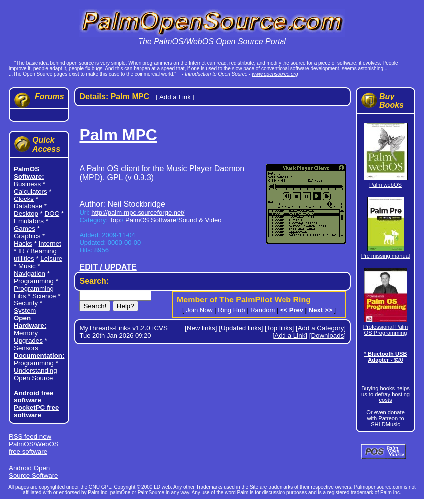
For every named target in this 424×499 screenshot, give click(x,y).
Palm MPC (118, 135)
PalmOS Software (149, 220)
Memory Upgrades (28, 336)
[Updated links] (241, 328)
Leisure (51, 258)
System (25, 310)
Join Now (199, 310)
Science (44, 295)
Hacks (23, 243)
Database (28, 206)
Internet (50, 243)
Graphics (27, 236)
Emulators (29, 221)
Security (26, 303)
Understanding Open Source (35, 374)
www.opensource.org (275, 74)
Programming (34, 281)
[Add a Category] (321, 328)
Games (24, 228)
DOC (52, 213)
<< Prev (291, 310)
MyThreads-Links (104, 328)
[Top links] (279, 328)
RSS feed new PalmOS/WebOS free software (34, 444)
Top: (115, 220)
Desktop (26, 213)
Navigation (29, 273)
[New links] (201, 328)
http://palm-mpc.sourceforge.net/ (137, 212)
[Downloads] (327, 335)
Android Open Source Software (33, 471)
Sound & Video (200, 220)
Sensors (26, 348)
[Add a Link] (290, 335)
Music (27, 266)
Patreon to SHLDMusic (387, 421)
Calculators (30, 191)
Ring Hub (231, 310)
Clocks (24, 198)
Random (262, 310)
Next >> (320, 310)
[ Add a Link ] (175, 96)
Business (27, 184)
